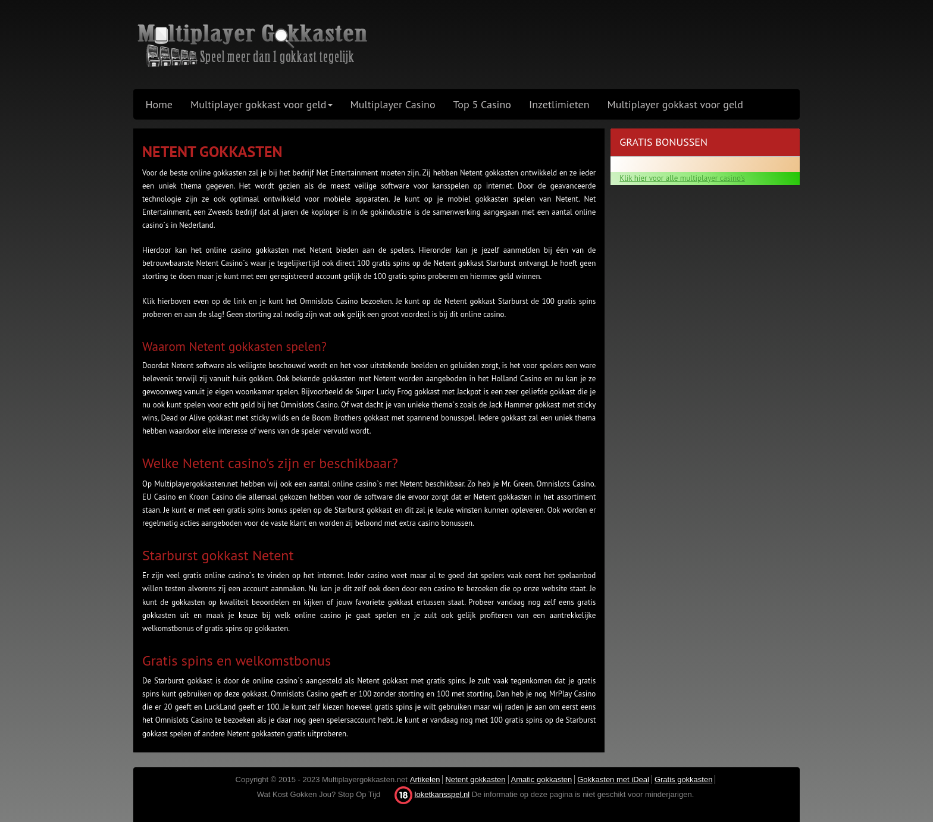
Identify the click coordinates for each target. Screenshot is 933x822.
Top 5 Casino (482, 104)
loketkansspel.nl (442, 794)
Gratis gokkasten (684, 779)
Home (159, 104)
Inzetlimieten (559, 104)
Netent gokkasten (475, 779)
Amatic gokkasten (541, 779)
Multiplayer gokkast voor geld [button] (261, 104)
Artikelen (425, 779)
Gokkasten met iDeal (613, 779)
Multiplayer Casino (393, 104)
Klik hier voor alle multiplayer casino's (682, 178)
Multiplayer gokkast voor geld (675, 104)
